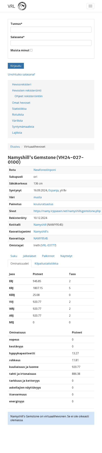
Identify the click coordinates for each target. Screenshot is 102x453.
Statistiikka (19, 109)
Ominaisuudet (20, 263)
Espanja (53, 190)
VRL (11, 6)
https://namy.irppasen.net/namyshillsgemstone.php (67, 211)
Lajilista (17, 133)
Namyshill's (41, 231)
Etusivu (15, 146)
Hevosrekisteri (21, 84)
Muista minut (20, 50)
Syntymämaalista (23, 126)
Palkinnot (48, 256)
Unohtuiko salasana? (21, 74)
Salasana (18, 37)
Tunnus (16, 24)
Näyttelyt (66, 256)
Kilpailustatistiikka (46, 263)
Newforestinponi (45, 170)
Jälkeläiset (29, 256)
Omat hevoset (21, 103)
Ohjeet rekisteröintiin (29, 96)
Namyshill (40, 225)
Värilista (17, 120)
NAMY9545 (41, 238)
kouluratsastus (43, 204)
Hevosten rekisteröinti (26, 90)
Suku (14, 256)
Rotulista (18, 114)
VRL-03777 (48, 245)
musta (38, 197)
